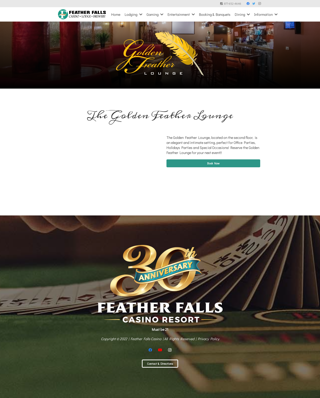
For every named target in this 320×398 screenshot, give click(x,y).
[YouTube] (160, 350)
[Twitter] (254, 3)
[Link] (82, 14)
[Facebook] (248, 3)
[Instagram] (259, 3)
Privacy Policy (208, 338)
